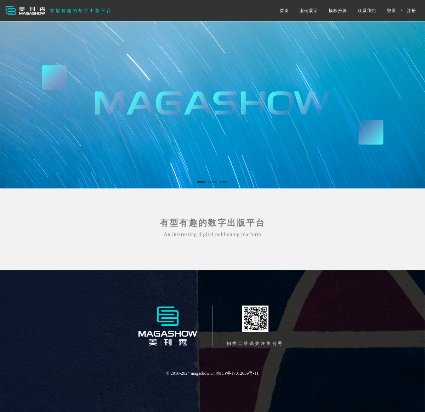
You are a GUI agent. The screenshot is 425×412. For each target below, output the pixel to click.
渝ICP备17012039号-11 (237, 373)
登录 (391, 10)
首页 (284, 10)
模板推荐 (338, 10)
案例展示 (309, 10)
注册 (411, 10)
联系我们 (367, 10)
